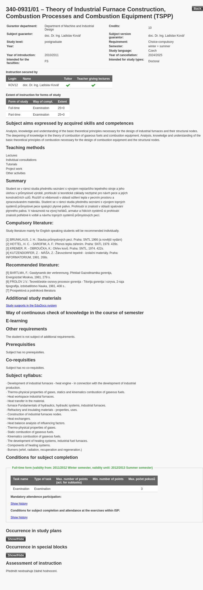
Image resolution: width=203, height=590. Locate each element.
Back (197, 8)
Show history (19, 503)
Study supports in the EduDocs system (31, 305)
